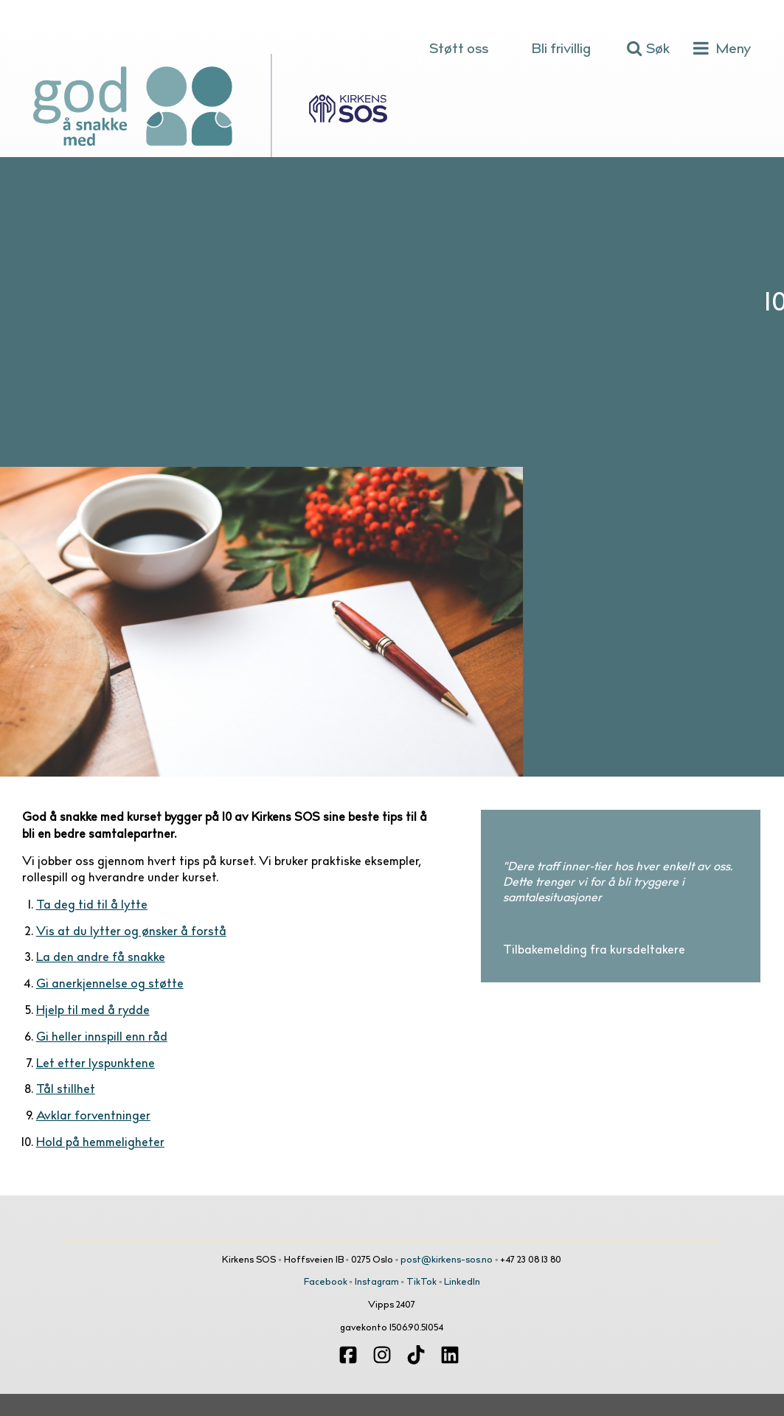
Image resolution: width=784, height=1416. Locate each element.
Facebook (325, 1282)
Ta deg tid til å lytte (92, 906)
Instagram (377, 1282)
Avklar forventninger (93, 1116)
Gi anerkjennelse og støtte (110, 984)
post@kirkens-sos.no (446, 1260)
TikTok (421, 1282)
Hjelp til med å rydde (93, 1011)
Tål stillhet (65, 1090)
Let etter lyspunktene (95, 1064)
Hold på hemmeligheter (100, 1143)
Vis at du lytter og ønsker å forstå (131, 932)
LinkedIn (462, 1282)
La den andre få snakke (100, 958)
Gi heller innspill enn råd (101, 1038)
